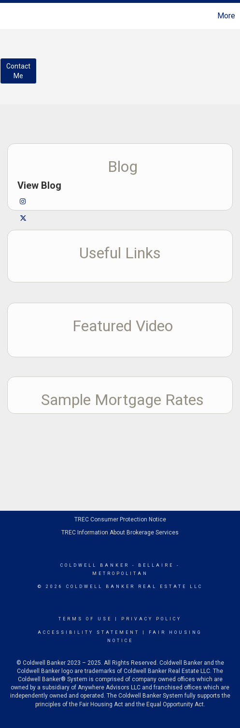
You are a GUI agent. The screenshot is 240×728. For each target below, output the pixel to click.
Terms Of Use (85, 618)
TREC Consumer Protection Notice (120, 519)
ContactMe (18, 71)
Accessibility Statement (89, 632)
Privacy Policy (151, 618)
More (226, 15)
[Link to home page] (8, 16)
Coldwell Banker (94, 565)
